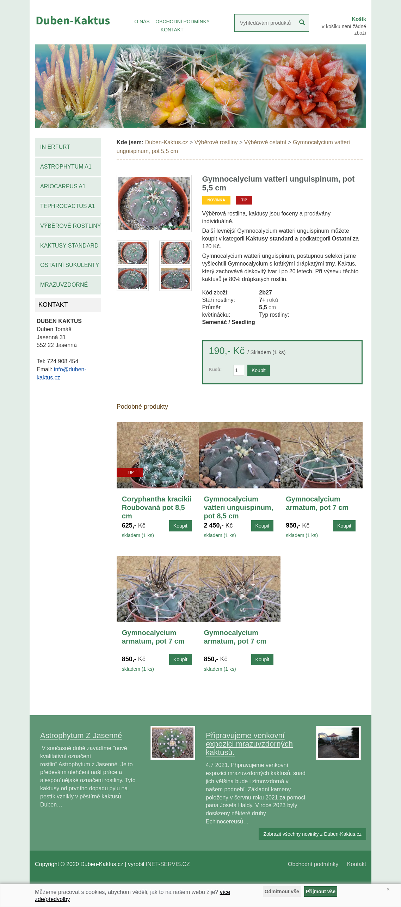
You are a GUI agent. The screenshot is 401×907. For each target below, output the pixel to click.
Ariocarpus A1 (63, 186)
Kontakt (356, 864)
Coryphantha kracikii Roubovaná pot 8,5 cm (157, 507)
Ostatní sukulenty (69, 265)
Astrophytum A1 (66, 167)
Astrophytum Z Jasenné (81, 735)
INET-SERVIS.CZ (168, 864)
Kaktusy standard (69, 246)
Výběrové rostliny (70, 226)
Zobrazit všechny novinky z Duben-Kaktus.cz (312, 834)
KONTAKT (172, 29)
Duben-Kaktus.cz (166, 142)
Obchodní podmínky (313, 864)
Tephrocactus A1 (67, 206)
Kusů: (215, 369)
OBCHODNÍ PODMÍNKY (182, 21)
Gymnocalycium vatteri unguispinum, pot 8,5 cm (238, 507)
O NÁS (142, 21)
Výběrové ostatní (265, 142)
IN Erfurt (55, 147)
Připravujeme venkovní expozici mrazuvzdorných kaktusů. (249, 744)
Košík (359, 19)
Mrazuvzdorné (64, 285)
